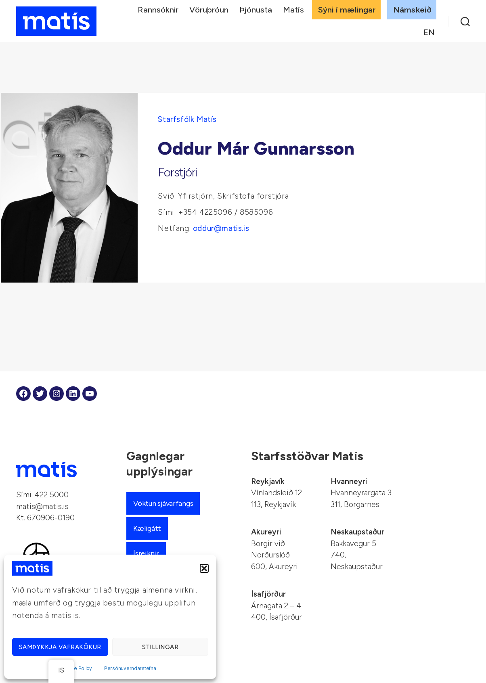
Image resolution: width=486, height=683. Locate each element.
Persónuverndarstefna (130, 668)
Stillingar (160, 647)
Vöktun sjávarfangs (163, 503)
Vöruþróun (208, 10)
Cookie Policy (76, 668)
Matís (293, 10)
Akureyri (266, 531)
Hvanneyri (349, 481)
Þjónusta (255, 10)
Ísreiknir (146, 553)
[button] (204, 568)
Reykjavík (268, 481)
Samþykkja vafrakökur (60, 647)
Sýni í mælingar (347, 10)
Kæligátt (147, 528)
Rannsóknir (158, 10)
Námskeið (412, 10)
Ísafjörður (268, 594)
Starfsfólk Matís (187, 119)
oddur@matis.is (221, 228)
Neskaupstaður (357, 531)
